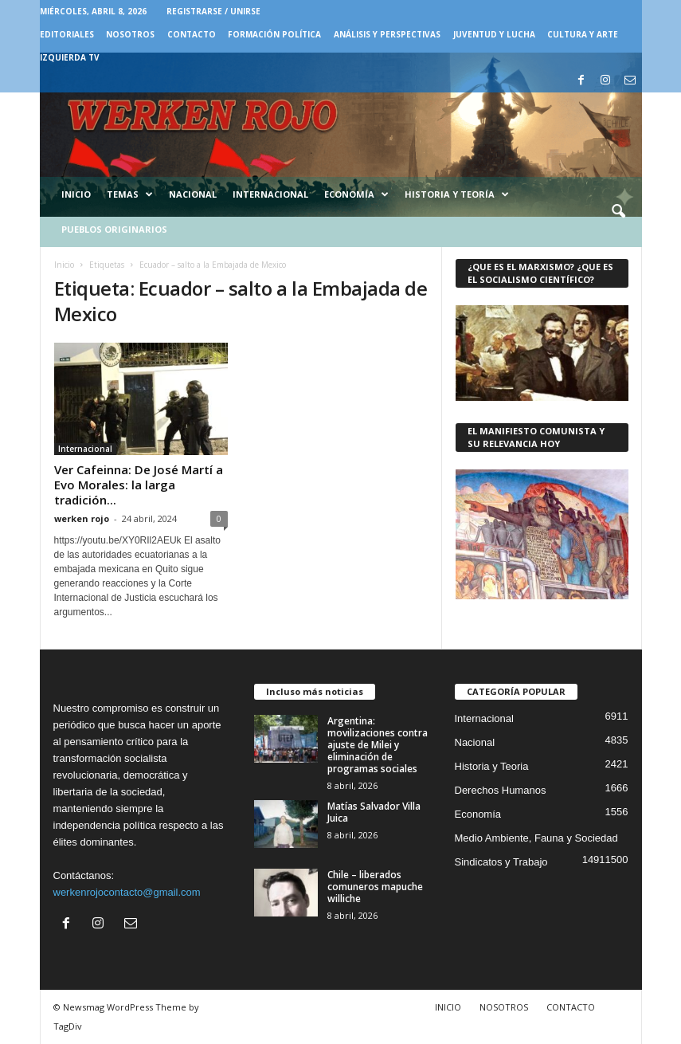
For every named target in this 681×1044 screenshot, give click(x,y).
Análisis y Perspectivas (387, 34)
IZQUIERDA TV (70, 57)
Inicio (76, 194)
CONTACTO (191, 34)
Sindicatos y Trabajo (501, 862)
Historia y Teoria (492, 766)
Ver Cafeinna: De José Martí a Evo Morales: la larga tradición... (138, 484)
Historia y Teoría (457, 194)
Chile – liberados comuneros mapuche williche (375, 886)
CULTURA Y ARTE (582, 34)
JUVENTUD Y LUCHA (494, 34)
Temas (130, 194)
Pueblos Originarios (114, 229)
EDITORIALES (67, 34)
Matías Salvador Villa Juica (374, 812)
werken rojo (81, 518)
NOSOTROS (130, 34)
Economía (356, 194)
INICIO (448, 1007)
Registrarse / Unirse (213, 11)
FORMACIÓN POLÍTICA (274, 34)
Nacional (193, 194)
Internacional (270, 194)
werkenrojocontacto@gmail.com (127, 892)
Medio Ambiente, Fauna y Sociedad (536, 838)
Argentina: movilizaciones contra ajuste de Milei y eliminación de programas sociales (377, 744)
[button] (618, 212)
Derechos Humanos (500, 790)
